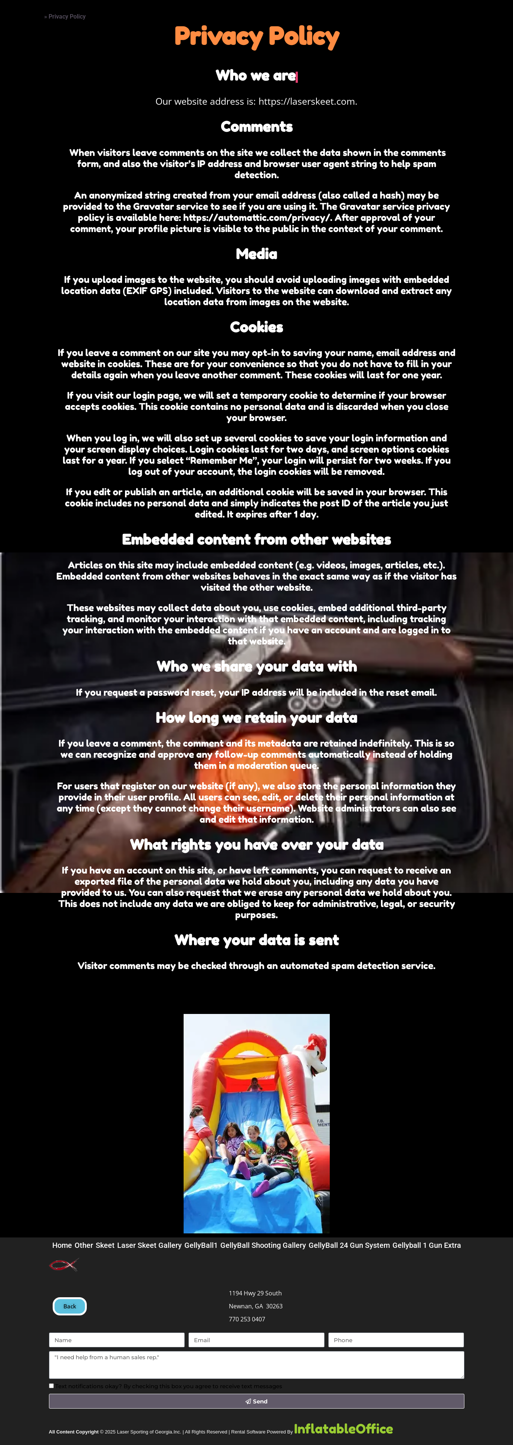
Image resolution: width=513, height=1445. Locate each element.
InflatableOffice (343, 1428)
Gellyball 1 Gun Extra (426, 1245)
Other (84, 1245)
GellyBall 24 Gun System (349, 1245)
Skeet (105, 1245)
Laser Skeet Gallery (149, 1245)
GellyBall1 (201, 1245)
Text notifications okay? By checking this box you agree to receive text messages (168, 1386)
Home (25, 14)
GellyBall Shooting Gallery (263, 1245)
